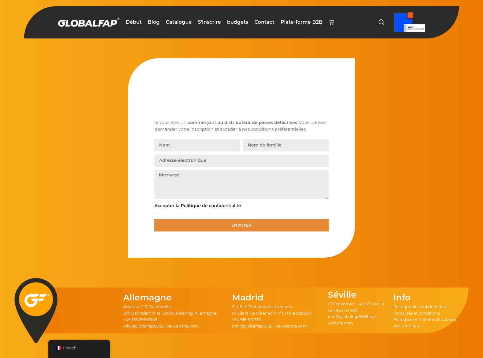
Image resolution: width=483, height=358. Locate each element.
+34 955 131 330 (342, 310)
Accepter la (197, 205)
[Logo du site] (89, 22)
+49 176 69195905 (140, 319)
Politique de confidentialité (420, 306)
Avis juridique (406, 325)
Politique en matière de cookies (424, 319)
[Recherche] (381, 22)
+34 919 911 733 (246, 319)
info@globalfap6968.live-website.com (160, 326)
